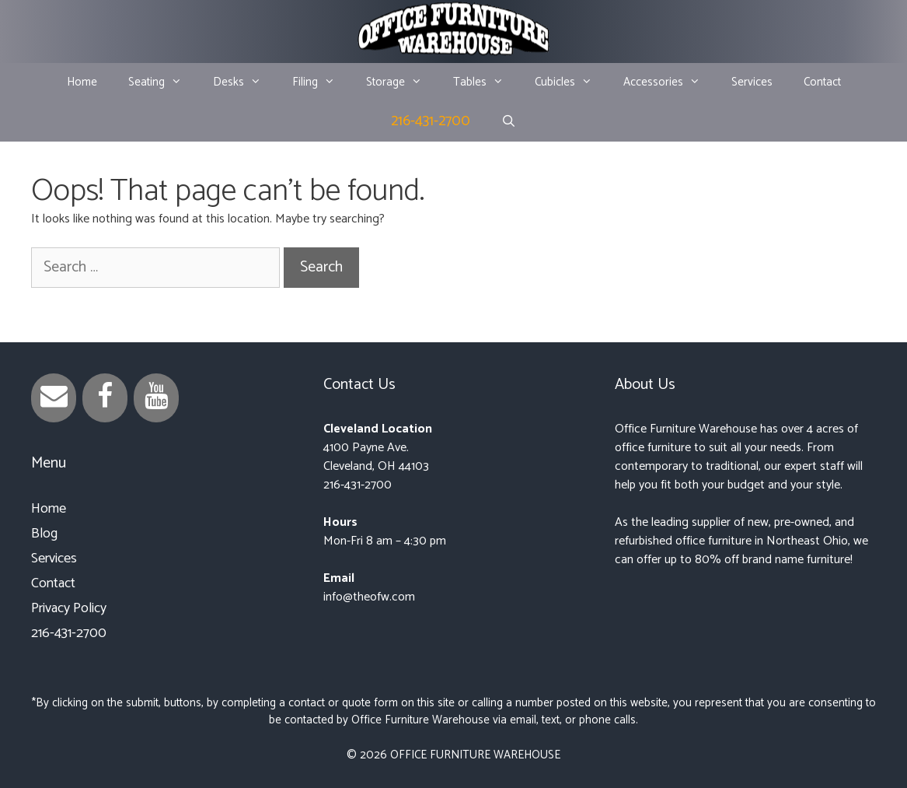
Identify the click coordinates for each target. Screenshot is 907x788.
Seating (162, 82)
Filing (321, 82)
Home (82, 82)
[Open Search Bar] (509, 122)
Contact (822, 82)
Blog (44, 533)
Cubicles (571, 82)
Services (752, 82)
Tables (486, 82)
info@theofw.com (369, 597)
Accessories (669, 82)
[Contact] (53, 397)
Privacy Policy (68, 608)
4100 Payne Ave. (366, 447)
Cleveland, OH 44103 (376, 466)
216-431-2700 (430, 121)
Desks (245, 82)
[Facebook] (104, 397)
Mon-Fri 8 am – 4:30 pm (384, 541)
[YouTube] (156, 397)
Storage (402, 82)
